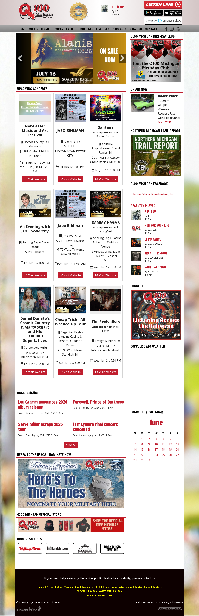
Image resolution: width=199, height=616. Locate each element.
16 (149, 449)
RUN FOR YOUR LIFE (157, 225)
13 (177, 444)
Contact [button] (151, 29)
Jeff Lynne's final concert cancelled (95, 426)
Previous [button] (19, 58)
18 (163, 449)
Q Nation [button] (136, 29)
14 (135, 449)
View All (71, 445)
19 (170, 449)
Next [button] (122, 58)
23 (149, 455)
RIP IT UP (118, 7)
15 (142, 449)
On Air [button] (33, 29)
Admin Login (176, 602)
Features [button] (103, 29)
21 (135, 455)
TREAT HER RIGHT (156, 253)
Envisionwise (150, 602)
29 (142, 460)
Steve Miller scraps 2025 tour (40, 426)
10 (156, 444)
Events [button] (71, 29)
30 (149, 460)
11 (163, 444)
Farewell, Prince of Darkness (98, 402)
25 (163, 455)
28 (135, 460)
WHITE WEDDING (155, 267)
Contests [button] (86, 29)
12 (170, 444)
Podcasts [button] (120, 29)
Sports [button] (58, 29)
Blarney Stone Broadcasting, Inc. (152, 194)
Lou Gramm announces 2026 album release (42, 404)
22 (142, 455)
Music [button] (45, 29)
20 (177, 449)
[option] (71, 58)
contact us (148, 578)
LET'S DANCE (153, 239)
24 (156, 455)
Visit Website (35, 179)
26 (170, 455)
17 (156, 449)
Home (22, 29)
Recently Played (142, 205)
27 (177, 455)
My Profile (164, 122)
